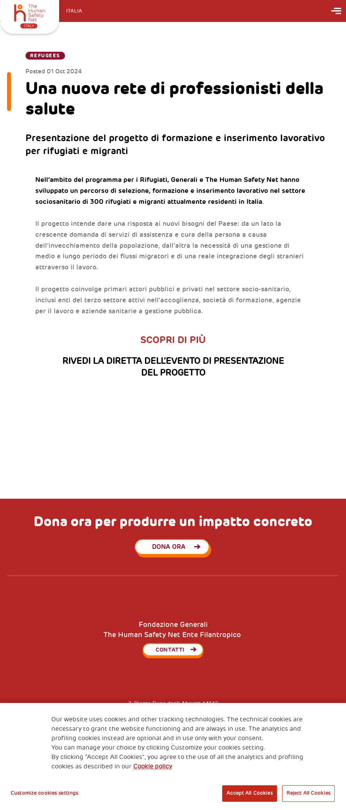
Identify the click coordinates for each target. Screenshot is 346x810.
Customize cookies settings (44, 793)
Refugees (45, 56)
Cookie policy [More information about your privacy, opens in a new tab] (152, 766)
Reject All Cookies (308, 793)
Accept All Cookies (249, 793)
